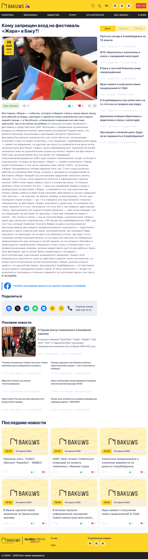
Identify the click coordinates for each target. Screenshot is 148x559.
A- (90, 106)
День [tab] (108, 28)
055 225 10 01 (84, 310)
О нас (54, 538)
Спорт (72, 15)
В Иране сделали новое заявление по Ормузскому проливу (21, 514)
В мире (142, 15)
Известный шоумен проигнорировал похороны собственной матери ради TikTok (73, 382)
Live (141, 5)
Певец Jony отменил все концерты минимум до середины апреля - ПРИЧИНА (74, 400)
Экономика (30, 15)
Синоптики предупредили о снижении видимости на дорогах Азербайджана (120, 462)
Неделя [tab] (123, 28)
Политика (8, 15)
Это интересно (95, 15)
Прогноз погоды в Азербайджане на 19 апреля (123, 38)
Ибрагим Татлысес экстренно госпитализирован (16, 382)
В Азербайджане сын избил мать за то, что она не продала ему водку (122, 102)
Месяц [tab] (138, 28)
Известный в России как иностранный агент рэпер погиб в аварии (23, 400)
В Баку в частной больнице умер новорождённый (120, 70)
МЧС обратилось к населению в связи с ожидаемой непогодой (120, 54)
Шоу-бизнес (121, 15)
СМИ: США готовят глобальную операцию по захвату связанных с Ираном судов (73, 462)
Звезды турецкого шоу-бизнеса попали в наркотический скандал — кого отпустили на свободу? (73, 365)
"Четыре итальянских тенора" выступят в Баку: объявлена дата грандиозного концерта (25, 364)
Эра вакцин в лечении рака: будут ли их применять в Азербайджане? (122, 134)
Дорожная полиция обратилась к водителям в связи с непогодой (121, 118)
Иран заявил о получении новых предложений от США (120, 86)
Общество (53, 15)
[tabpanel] (123, 89)
